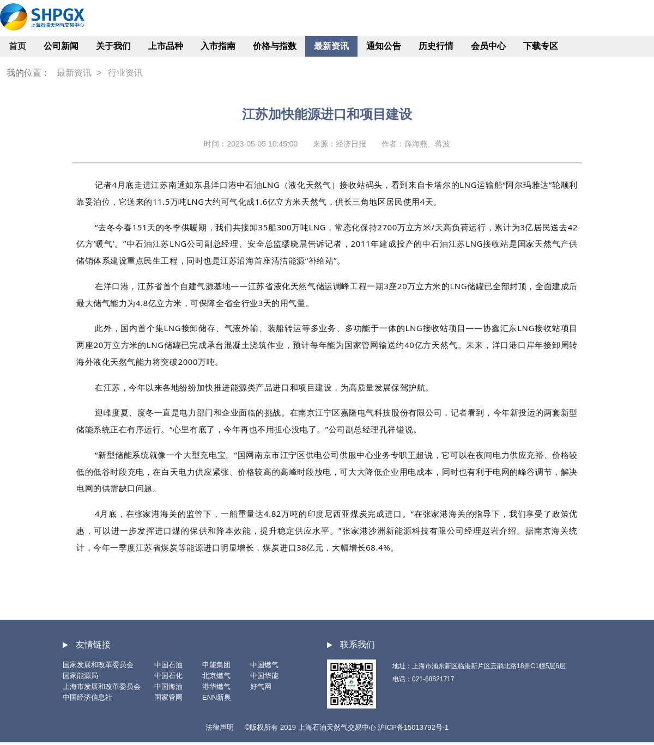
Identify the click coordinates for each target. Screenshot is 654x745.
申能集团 (216, 665)
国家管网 (168, 697)
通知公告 (383, 46)
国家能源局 (80, 675)
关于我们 (113, 46)
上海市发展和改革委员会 (102, 686)
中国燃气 (264, 665)
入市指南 (218, 46)
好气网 (260, 686)
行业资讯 (125, 72)
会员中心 (488, 46)
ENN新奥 (216, 697)
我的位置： (28, 72)
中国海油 (168, 686)
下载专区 (540, 46)
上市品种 (165, 46)
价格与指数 (274, 46)
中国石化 (168, 675)
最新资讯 (331, 46)
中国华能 (264, 675)
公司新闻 (61, 46)
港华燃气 (216, 686)
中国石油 (168, 665)
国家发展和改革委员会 (98, 665)
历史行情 (436, 46)
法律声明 (219, 727)
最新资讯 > (79, 72)
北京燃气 (216, 675)
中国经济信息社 (87, 697)
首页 (17, 46)
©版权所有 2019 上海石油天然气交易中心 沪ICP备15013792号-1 (347, 727)
